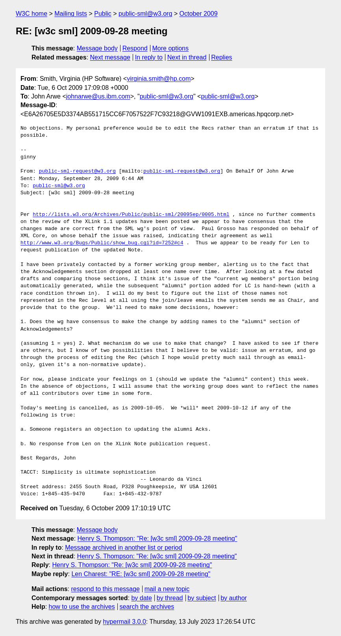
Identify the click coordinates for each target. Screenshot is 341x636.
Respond (135, 48)
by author (234, 598)
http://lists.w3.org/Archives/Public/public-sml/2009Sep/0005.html (131, 214)
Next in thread (187, 57)
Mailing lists (70, 13)
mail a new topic (167, 589)
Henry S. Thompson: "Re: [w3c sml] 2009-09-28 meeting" (157, 538)
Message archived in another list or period (123, 547)
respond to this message (105, 589)
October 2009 (199, 13)
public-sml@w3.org (145, 13)
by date (141, 598)
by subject (201, 598)
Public (102, 13)
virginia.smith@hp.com (159, 78)
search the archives (147, 606)
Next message (110, 57)
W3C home (31, 13)
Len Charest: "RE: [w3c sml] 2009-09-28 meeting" (140, 574)
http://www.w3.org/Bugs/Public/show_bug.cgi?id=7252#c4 (101, 243)
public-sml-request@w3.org (77, 171)
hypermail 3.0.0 (124, 621)
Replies (221, 57)
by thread (170, 598)
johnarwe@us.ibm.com (98, 96)
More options (170, 48)
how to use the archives (82, 606)
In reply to (149, 57)
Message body (97, 48)
